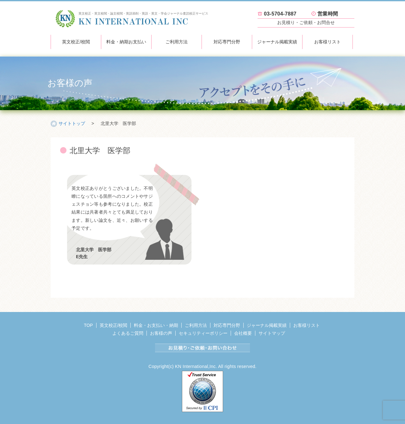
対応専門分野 (227, 41)
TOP (88, 325)
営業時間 (327, 13)
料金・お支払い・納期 (156, 325)
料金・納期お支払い (126, 41)
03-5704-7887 (280, 13)
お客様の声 (161, 333)
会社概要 (243, 333)
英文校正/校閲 (76, 41)
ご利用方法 (176, 41)
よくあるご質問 (127, 333)
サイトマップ (272, 333)
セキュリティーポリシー (203, 333)
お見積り (306, 22)
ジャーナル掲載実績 (277, 41)
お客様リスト (327, 41)
